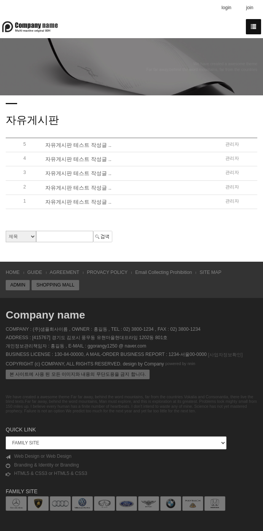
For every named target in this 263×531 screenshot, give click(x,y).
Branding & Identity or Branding (42, 465)
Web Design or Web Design (39, 456)
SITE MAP (210, 272)
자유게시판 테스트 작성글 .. (78, 145)
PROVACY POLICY (107, 272)
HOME (13, 272)
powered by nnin (180, 363)
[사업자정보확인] (225, 354)
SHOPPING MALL (55, 285)
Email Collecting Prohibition (163, 272)
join (249, 7)
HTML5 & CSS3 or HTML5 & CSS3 (46, 473)
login (226, 7)
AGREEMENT (65, 272)
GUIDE (34, 272)
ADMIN (17, 285)
